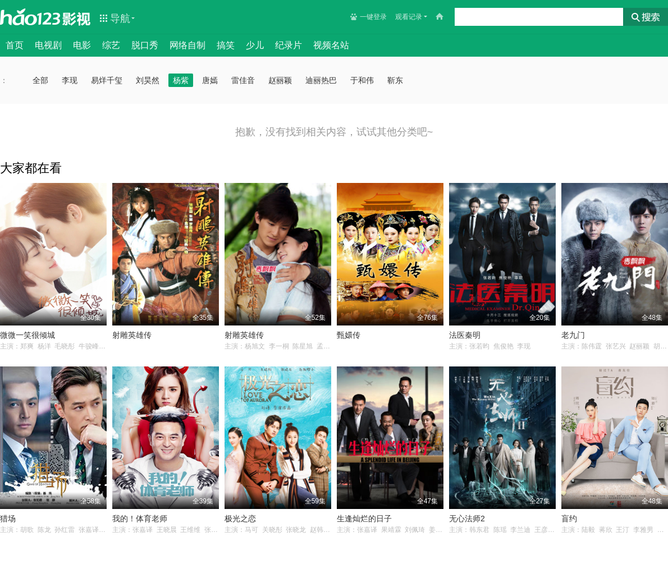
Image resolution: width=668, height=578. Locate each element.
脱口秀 (144, 45)
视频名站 (331, 45)
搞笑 (226, 45)
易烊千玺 (106, 80)
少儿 (255, 45)
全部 (40, 80)
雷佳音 (243, 80)
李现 (69, 80)
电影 (82, 45)
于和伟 (362, 80)
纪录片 (288, 45)
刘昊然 (147, 80)
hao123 (30, 17)
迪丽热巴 (321, 80)
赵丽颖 (280, 80)
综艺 (111, 45)
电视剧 (48, 45)
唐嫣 (210, 80)
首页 (15, 45)
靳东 (395, 80)
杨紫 (181, 80)
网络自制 (187, 45)
